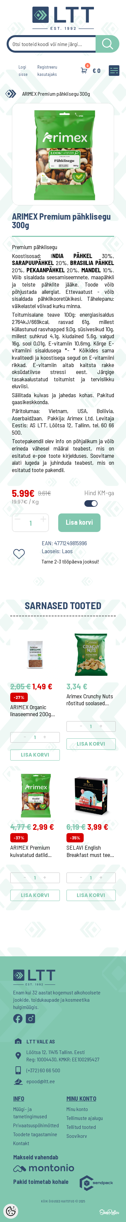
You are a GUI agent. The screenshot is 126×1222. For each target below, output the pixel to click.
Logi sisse (23, 70)
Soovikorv (76, 1136)
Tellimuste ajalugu (84, 1118)
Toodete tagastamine (35, 1134)
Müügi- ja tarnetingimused (30, 1112)
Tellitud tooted (81, 1127)
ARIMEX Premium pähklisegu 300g (56, 93)
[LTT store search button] (107, 44)
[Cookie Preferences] (10, 1211)
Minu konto (77, 1109)
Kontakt (21, 1143)
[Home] (12, 94)
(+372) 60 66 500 (43, 1070)
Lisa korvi (79, 522)
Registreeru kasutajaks (47, 70)
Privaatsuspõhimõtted (36, 1125)
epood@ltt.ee (40, 1081)
